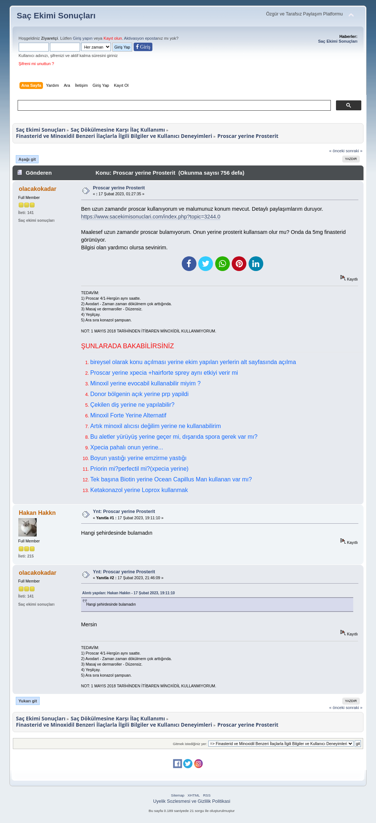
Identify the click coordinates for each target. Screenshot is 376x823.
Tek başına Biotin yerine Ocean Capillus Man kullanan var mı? (171, 479)
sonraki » (354, 151)
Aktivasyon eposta (141, 38)
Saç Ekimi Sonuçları (56, 15)
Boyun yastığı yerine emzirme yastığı (138, 458)
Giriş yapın (83, 38)
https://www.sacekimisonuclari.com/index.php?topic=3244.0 (150, 217)
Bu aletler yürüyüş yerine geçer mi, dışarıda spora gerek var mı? (173, 437)
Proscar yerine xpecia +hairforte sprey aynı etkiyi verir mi (164, 373)
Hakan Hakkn (37, 513)
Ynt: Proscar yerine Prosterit (124, 511)
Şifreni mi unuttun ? (36, 63)
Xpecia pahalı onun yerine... (126, 447)
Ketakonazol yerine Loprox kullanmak (139, 490)
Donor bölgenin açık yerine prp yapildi (139, 394)
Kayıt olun (113, 38)
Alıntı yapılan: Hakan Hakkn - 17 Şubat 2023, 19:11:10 (128, 593)
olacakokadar (37, 189)
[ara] (173, 105)
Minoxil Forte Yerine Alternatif (128, 415)
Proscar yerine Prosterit (119, 187)
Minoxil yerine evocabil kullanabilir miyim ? (145, 383)
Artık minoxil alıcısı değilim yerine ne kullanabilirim (155, 426)
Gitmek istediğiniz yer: (190, 744)
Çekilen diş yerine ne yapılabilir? (132, 405)
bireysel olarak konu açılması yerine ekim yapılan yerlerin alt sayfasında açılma (193, 362)
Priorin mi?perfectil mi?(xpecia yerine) (139, 469)
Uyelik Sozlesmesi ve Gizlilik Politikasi (191, 801)
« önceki (337, 151)
